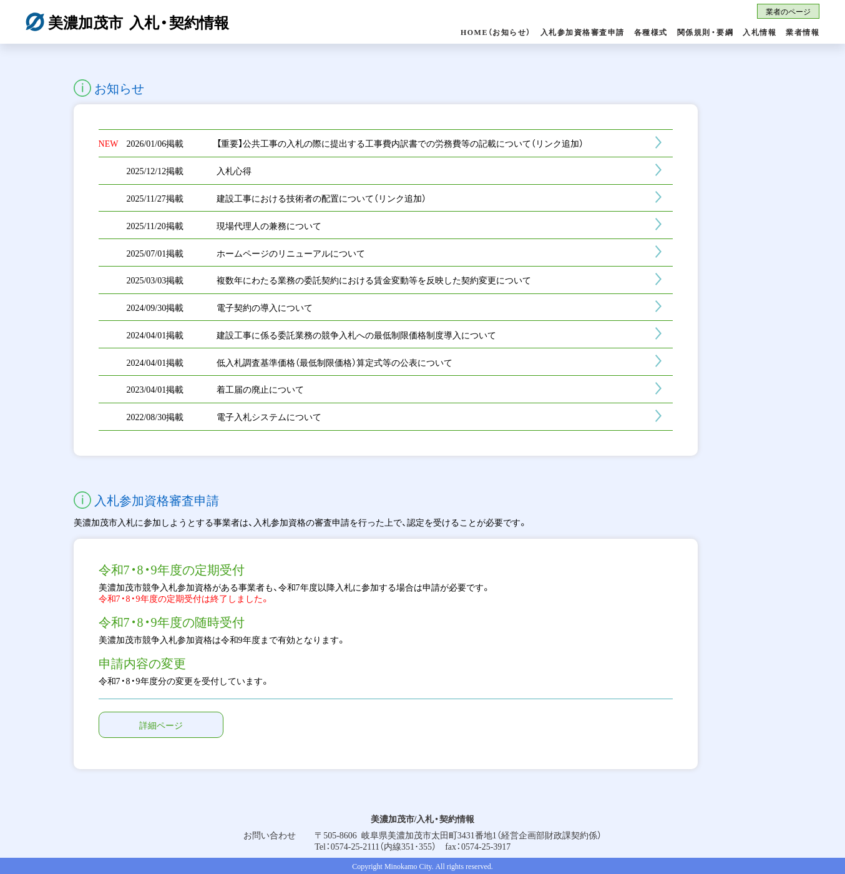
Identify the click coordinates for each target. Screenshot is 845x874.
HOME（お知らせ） (496, 32)
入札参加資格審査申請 (582, 32)
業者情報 (802, 32)
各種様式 (651, 32)
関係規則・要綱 (705, 32)
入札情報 (759, 32)
